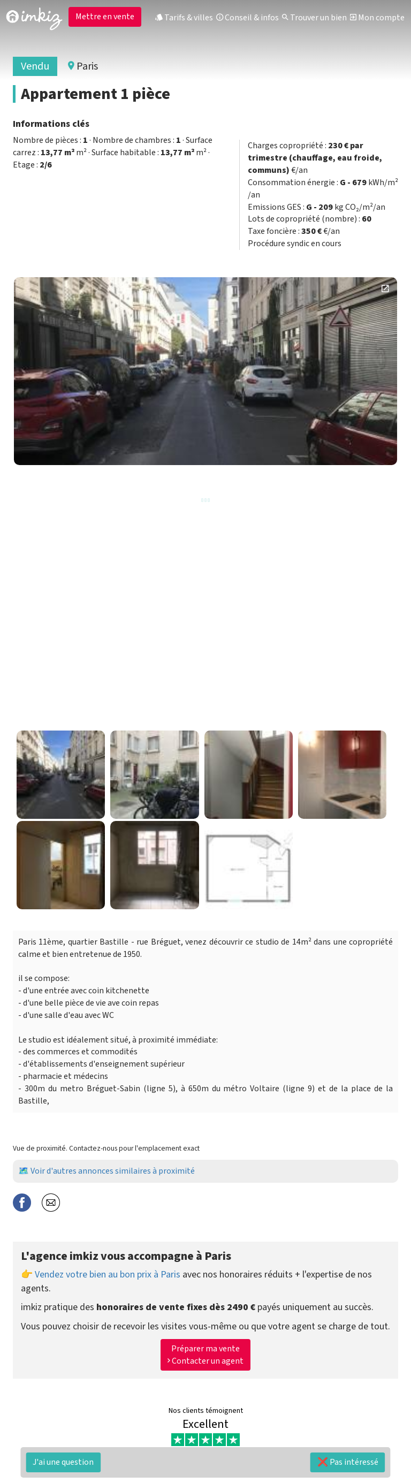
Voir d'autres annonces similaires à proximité (113, 1171)
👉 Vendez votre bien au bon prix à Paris (100, 1274)
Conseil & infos (247, 18)
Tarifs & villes (184, 18)
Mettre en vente (104, 16)
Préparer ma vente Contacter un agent (205, 1355)
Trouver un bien (314, 18)
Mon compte (377, 18)
